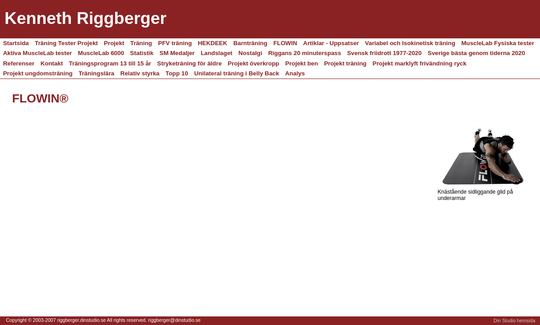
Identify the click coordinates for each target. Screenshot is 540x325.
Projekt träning (345, 63)
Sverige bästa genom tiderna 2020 (476, 53)
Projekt (114, 43)
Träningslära (96, 73)
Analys (295, 73)
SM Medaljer (177, 53)
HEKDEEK (212, 43)
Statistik (142, 53)
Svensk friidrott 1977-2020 (384, 53)
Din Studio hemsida (514, 320)
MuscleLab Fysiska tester (498, 43)
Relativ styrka (140, 73)
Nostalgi (250, 53)
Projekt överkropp (253, 63)
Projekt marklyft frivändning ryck (419, 63)
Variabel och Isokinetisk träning (410, 43)
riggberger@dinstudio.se (174, 320)
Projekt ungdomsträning (38, 73)
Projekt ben (301, 63)
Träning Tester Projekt (66, 43)
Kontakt (52, 63)
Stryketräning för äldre (189, 63)
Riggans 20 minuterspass (304, 53)
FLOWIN (285, 43)
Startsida (16, 43)
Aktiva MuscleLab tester (37, 53)
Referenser (19, 63)
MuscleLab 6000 (101, 53)
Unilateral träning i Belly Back (236, 73)
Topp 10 (177, 73)
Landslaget (216, 53)
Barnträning (250, 43)
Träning (141, 43)
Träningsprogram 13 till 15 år (110, 63)
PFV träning (175, 43)
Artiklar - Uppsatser (331, 43)
